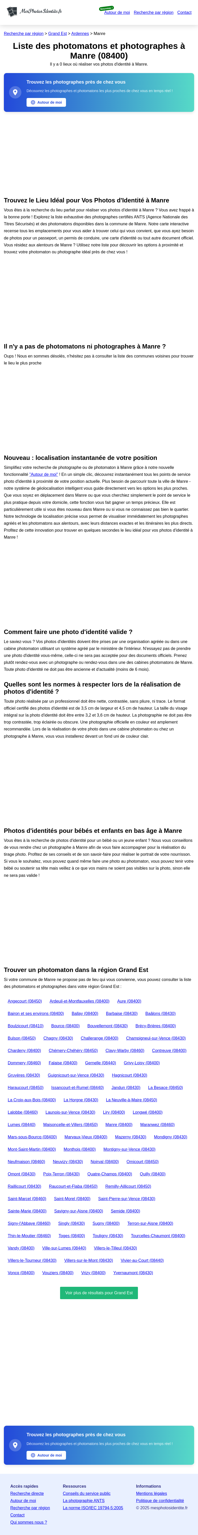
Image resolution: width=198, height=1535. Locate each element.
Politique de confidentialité (160, 1500)
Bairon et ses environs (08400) (36, 1013)
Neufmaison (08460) (26, 1161)
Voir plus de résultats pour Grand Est (99, 1293)
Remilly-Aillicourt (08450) (128, 1186)
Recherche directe (27, 1493)
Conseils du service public (87, 1493)
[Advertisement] (99, 153)
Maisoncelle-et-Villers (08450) (70, 1124)
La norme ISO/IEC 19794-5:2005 (93, 1508)
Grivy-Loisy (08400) (142, 1063)
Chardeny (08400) (24, 1050)
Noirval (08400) (104, 1161)
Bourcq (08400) (65, 1026)
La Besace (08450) (165, 1087)
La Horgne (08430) (81, 1100)
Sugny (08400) (106, 1223)
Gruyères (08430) (24, 1075)
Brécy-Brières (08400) (156, 1026)
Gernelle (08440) (100, 1063)
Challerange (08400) (99, 1038)
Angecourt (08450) (25, 1001)
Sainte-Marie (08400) (27, 1211)
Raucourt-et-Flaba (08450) (73, 1186)
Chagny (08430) (58, 1038)
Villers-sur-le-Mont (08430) (88, 1260)
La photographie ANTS (84, 1500)
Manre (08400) (119, 1124)
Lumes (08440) (22, 1124)
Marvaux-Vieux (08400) (85, 1137)
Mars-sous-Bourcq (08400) (32, 1137)
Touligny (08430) (108, 1236)
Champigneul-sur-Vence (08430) (156, 1038)
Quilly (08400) (153, 1174)
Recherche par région (154, 12)
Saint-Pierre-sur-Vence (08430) (126, 1199)
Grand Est (57, 33)
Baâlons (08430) (160, 1013)
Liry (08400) (114, 1112)
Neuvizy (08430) (68, 1161)
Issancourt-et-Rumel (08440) (77, 1087)
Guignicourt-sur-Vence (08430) (76, 1075)
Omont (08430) (22, 1174)
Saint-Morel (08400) (72, 1199)
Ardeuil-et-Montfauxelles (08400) (80, 1001)
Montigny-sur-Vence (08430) (129, 1149)
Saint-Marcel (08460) (27, 1199)
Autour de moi (117, 12)
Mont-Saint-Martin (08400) (32, 1149)
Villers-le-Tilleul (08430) (115, 1248)
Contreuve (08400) (169, 1050)
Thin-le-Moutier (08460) (29, 1236)
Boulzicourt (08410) (26, 1026)
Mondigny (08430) (170, 1137)
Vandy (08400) (21, 1248)
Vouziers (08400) (57, 1273)
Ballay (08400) (85, 1013)
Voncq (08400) (21, 1273)
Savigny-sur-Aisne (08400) (78, 1211)
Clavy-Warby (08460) (124, 1050)
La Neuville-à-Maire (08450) (131, 1100)
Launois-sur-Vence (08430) (70, 1112)
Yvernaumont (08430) (133, 1273)
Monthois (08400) (80, 1149)
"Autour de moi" (43, 474)
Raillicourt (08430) (24, 1186)
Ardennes (80, 33)
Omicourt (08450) (143, 1161)
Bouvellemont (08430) (107, 1026)
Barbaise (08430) (122, 1013)
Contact (184, 12)
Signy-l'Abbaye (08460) (29, 1223)
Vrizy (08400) (93, 1273)
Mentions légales (151, 1493)
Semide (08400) (125, 1211)
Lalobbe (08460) (23, 1112)
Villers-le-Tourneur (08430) (32, 1260)
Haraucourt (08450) (26, 1087)
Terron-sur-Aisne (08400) (150, 1223)
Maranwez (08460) (157, 1124)
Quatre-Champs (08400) (109, 1174)
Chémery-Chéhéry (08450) (73, 1050)
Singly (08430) (71, 1223)
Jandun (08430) (125, 1087)
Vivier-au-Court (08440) (142, 1260)
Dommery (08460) (24, 1063)
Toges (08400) (72, 1236)
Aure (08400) (129, 1001)
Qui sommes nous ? (28, 1522)
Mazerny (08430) (130, 1137)
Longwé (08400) (148, 1112)
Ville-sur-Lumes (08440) (64, 1248)
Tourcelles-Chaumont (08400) (158, 1236)
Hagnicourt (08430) (129, 1075)
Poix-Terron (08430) (61, 1174)
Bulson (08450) (22, 1038)
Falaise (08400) (63, 1063)
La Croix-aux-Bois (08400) (32, 1100)
